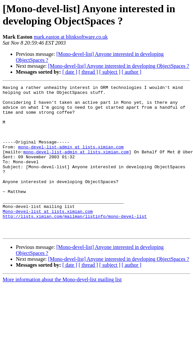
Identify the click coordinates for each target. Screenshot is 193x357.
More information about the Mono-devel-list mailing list (62, 309)
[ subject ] (109, 72)
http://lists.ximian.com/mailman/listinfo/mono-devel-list (75, 243)
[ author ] (132, 72)
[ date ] (69, 72)
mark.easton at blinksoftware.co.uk (71, 37)
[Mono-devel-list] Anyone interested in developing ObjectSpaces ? (118, 66)
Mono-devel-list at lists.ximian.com (48, 237)
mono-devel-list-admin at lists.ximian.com (71, 160)
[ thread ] (88, 72)
